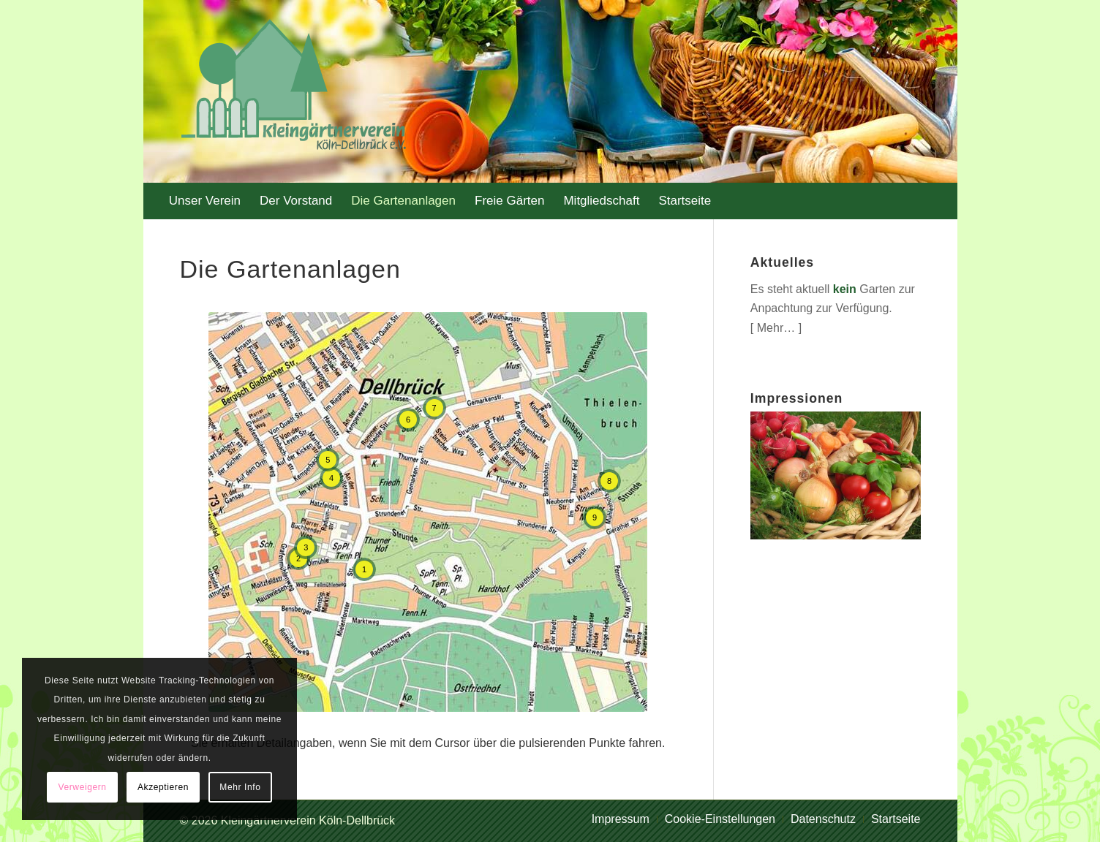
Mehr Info (239, 787)
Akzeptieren (163, 787)
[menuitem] (204, 201)
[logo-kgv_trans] (287, 91)
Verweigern (83, 787)
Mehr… (776, 328)
